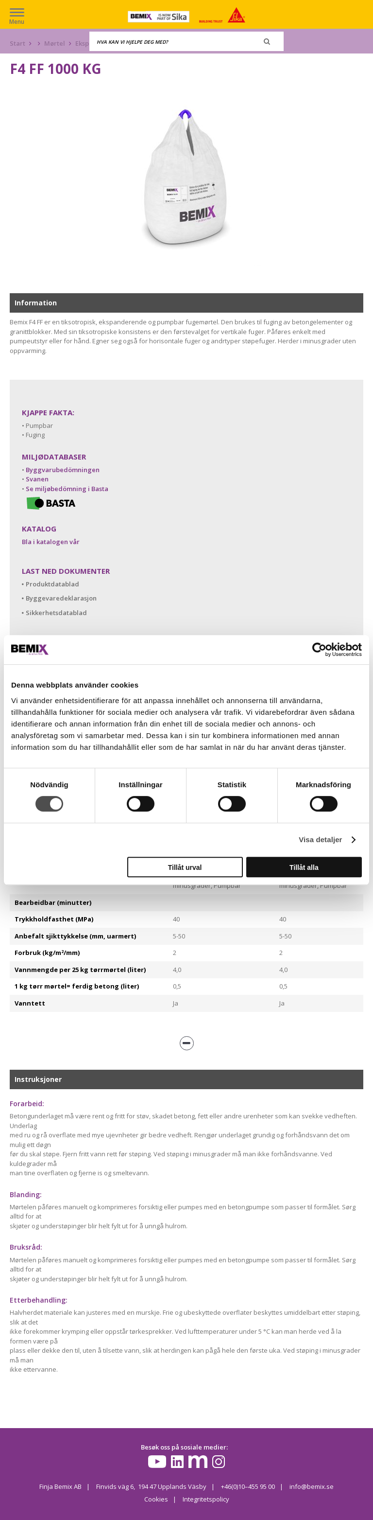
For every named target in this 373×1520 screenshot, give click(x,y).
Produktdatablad (52, 584)
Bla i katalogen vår (51, 541)
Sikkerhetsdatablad (56, 612)
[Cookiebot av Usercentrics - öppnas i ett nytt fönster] (319, 649)
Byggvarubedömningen (63, 469)
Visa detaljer (320, 839)
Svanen (37, 479)
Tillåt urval (185, 867)
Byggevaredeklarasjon (61, 598)
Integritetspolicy (206, 1499)
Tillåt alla (304, 867)
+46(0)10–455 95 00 (248, 1486)
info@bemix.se (311, 1486)
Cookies (156, 1499)
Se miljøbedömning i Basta (67, 488)
